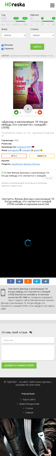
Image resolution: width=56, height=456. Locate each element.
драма (37, 150)
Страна (34, 29)
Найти (37, 46)
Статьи (29, 408)
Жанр (4, 29)
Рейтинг (34, 15)
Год (3, 15)
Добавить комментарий (19, 365)
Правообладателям (29, 403)
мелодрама (13, 150)
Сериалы (9, 48)
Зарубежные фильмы (21, 164)
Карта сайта (29, 399)
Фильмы (8, 44)
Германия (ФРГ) (24, 147)
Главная (29, 412)
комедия (26, 150)
